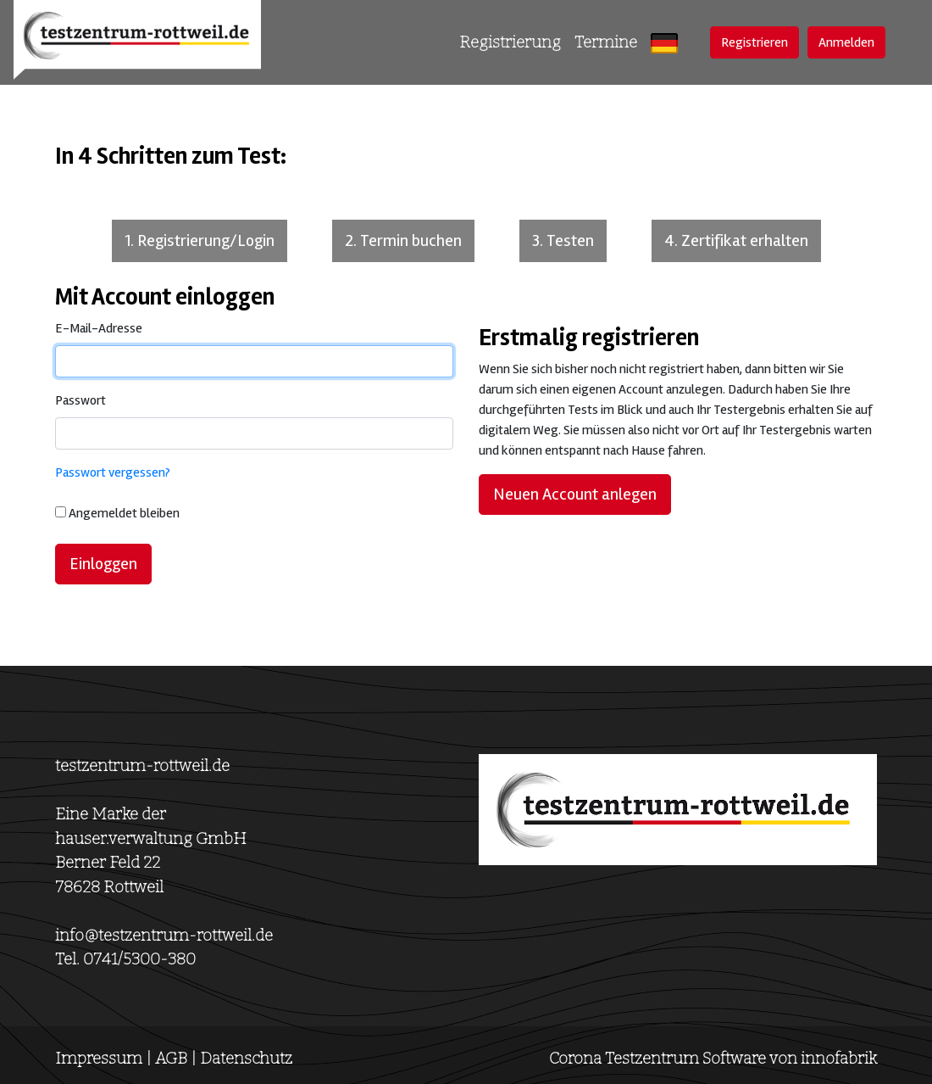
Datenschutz (246, 1058)
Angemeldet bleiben (124, 513)
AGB (171, 1058)
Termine (605, 42)
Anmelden (846, 42)
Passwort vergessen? (112, 472)
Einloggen (103, 563)
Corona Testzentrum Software (657, 1058)
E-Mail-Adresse (98, 328)
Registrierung (510, 42)
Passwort (80, 400)
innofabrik (839, 1058)
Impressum (98, 1058)
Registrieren (754, 42)
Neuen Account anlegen (575, 494)
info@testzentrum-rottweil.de (164, 935)
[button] (664, 43)
